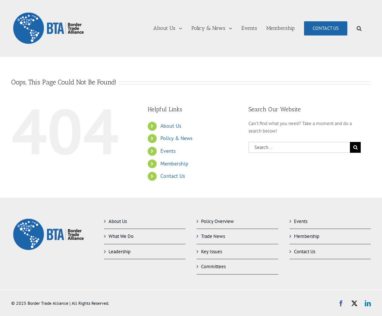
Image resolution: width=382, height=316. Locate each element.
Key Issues (211, 251)
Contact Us (172, 176)
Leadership (120, 251)
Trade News (213, 236)
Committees (213, 266)
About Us (170, 126)
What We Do (121, 236)
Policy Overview (217, 221)
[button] (359, 28)
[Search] (355, 147)
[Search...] (299, 147)
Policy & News (176, 138)
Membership (174, 163)
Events (168, 151)
